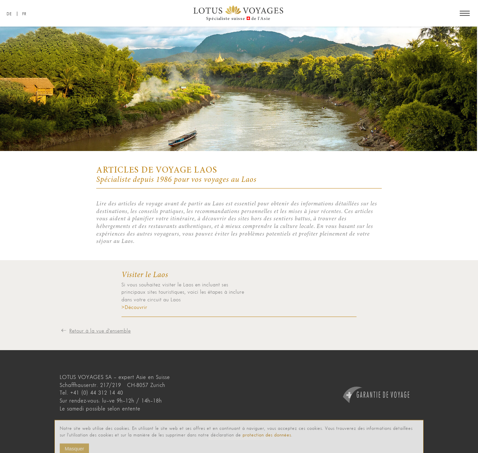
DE (9, 13)
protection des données (267, 439)
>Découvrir (134, 307)
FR (24, 13)
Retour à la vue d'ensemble (100, 330)
